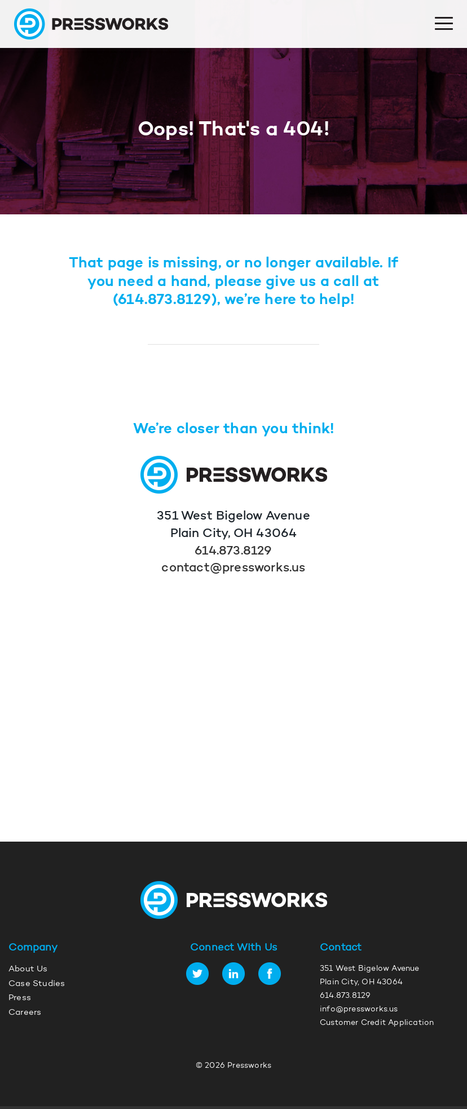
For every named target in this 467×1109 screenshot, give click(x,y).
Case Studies (36, 984)
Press (19, 998)
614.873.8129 (164, 300)
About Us (28, 969)
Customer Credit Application (377, 1023)
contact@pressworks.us (233, 568)
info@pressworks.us (359, 1010)
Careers (24, 1013)
